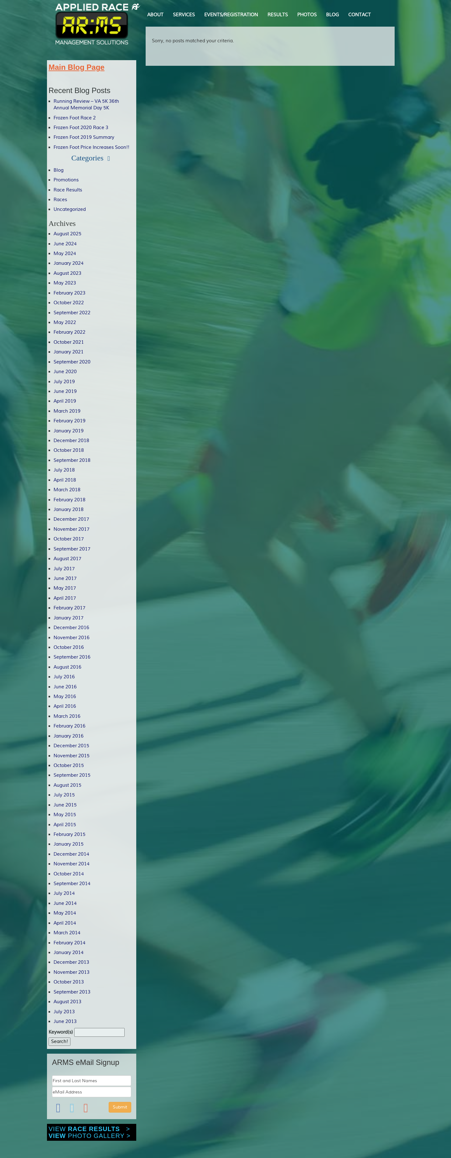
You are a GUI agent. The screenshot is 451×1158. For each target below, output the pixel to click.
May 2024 (65, 254)
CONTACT (359, 15)
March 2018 (67, 490)
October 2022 (69, 303)
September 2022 (72, 313)
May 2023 (65, 283)
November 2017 (72, 529)
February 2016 (70, 726)
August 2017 (67, 559)
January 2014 (69, 953)
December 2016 (71, 628)
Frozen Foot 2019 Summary (84, 137)
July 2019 (64, 382)
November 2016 (72, 638)
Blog (59, 170)
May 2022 (65, 323)
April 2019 (65, 401)
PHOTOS (307, 15)
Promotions (66, 180)
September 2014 (72, 884)
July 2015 (64, 795)
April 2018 (65, 480)
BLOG (332, 15)
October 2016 (69, 647)
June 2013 (65, 1022)
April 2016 (65, 706)
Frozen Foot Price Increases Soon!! (91, 147)
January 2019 (69, 431)
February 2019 (70, 421)
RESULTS (277, 15)
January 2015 (69, 844)
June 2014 (65, 903)
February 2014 (70, 943)
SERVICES (184, 15)
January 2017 (69, 618)
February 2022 (70, 332)
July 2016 (64, 677)
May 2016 (65, 697)
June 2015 (65, 805)
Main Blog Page (77, 67)
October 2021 (69, 342)
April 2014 (65, 923)
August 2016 (67, 667)
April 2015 (65, 825)
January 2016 (69, 736)
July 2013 (64, 1012)
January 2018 (69, 510)
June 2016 (65, 687)
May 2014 (65, 913)
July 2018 (64, 470)
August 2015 (67, 785)
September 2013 (72, 992)
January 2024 (69, 263)
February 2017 (70, 608)
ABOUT (155, 15)
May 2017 (65, 588)
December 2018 (71, 441)
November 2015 (72, 756)
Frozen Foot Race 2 (75, 118)
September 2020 (72, 362)
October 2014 (69, 874)
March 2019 (67, 411)
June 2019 (65, 391)
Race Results (68, 190)
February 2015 (70, 834)
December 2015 (71, 746)
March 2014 (67, 933)
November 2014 (72, 864)
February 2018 (70, 500)
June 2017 (65, 579)
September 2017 (72, 549)
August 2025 (67, 234)
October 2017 (69, 539)
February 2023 (70, 293)
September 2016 (72, 657)
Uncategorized (70, 209)
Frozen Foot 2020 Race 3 (81, 128)
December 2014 (71, 854)
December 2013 (71, 962)
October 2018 (69, 450)
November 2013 (72, 972)
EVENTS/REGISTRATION (231, 15)
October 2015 (69, 766)
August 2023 (67, 273)
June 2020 (65, 372)
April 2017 (65, 598)
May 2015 (65, 815)
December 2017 (71, 519)
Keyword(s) (61, 1032)
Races (60, 200)
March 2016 (67, 716)
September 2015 (72, 775)
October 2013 (69, 982)
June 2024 (65, 244)
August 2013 (67, 1002)
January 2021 (69, 352)
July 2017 (64, 569)
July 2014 (64, 893)
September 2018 (72, 460)
